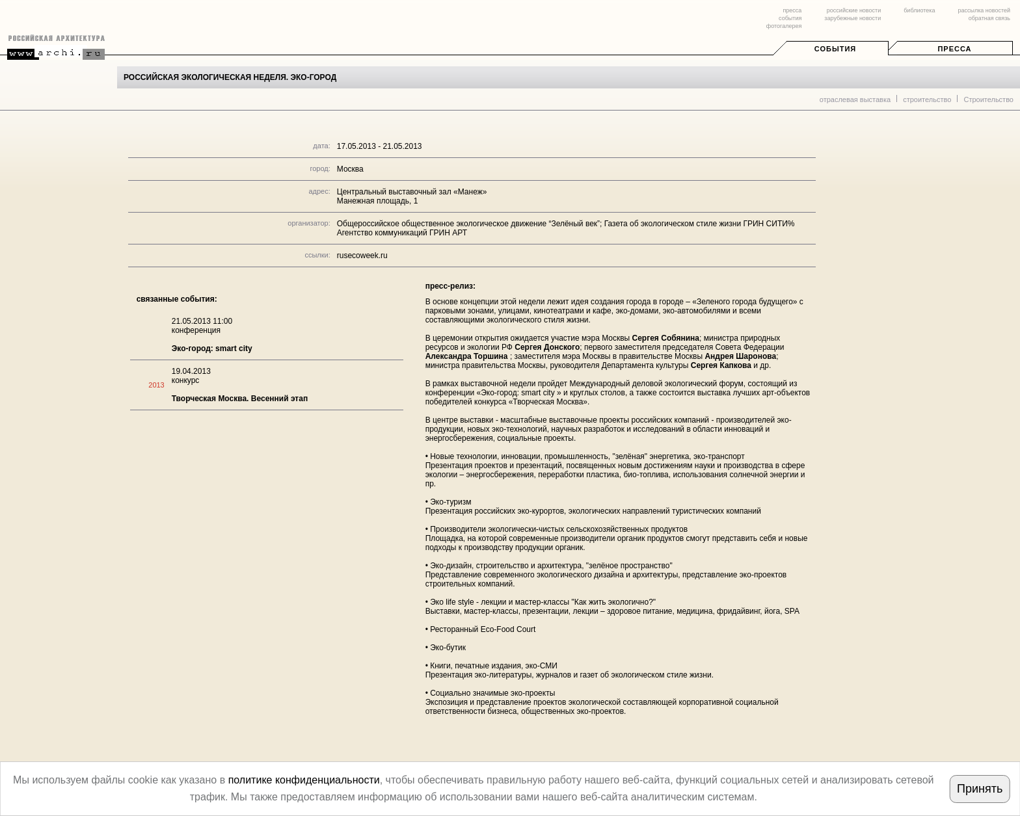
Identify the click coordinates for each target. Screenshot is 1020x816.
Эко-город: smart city (212, 348)
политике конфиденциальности (304, 779)
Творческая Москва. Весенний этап (240, 398)
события (790, 18)
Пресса (954, 49)
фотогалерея (783, 26)
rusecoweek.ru (362, 255)
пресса (792, 10)
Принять (979, 788)
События (835, 49)
